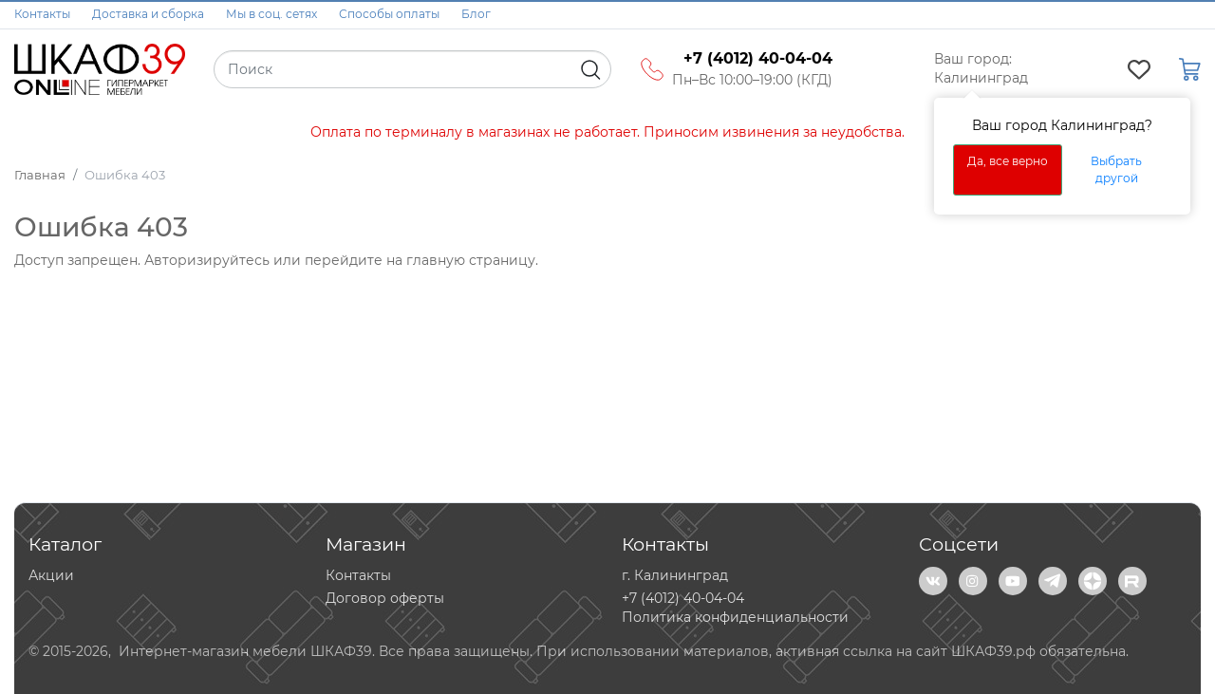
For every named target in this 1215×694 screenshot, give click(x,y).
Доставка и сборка (148, 14)
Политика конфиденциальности (735, 617)
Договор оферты (385, 598)
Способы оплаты (389, 14)
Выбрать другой (1116, 169)
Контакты (42, 14)
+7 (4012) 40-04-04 (683, 598)
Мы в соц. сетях (271, 14)
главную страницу (470, 260)
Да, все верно (1007, 161)
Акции (51, 575)
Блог (476, 14)
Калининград (981, 77)
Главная (39, 174)
